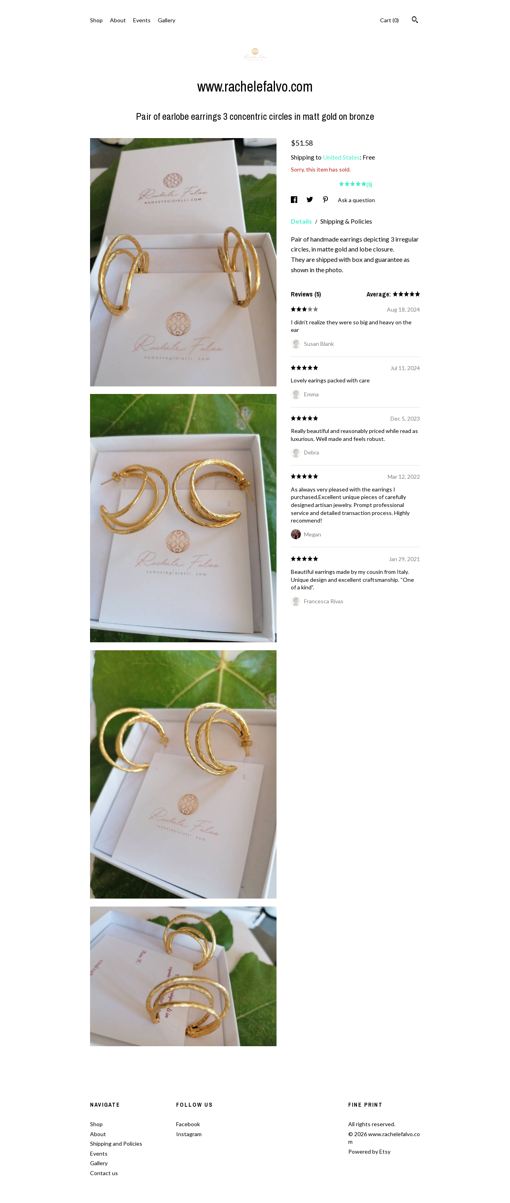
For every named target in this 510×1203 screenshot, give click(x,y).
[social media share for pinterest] (326, 200)
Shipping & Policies (346, 221)
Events (142, 20)
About (118, 20)
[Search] (415, 20)
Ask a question (356, 200)
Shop (96, 20)
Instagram (189, 1134)
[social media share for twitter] (310, 200)
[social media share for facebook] (294, 200)
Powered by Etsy (369, 1151)
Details (302, 221)
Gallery (166, 20)
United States (341, 157)
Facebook (188, 1124)
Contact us (104, 1173)
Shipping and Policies (116, 1143)
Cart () (389, 20)
